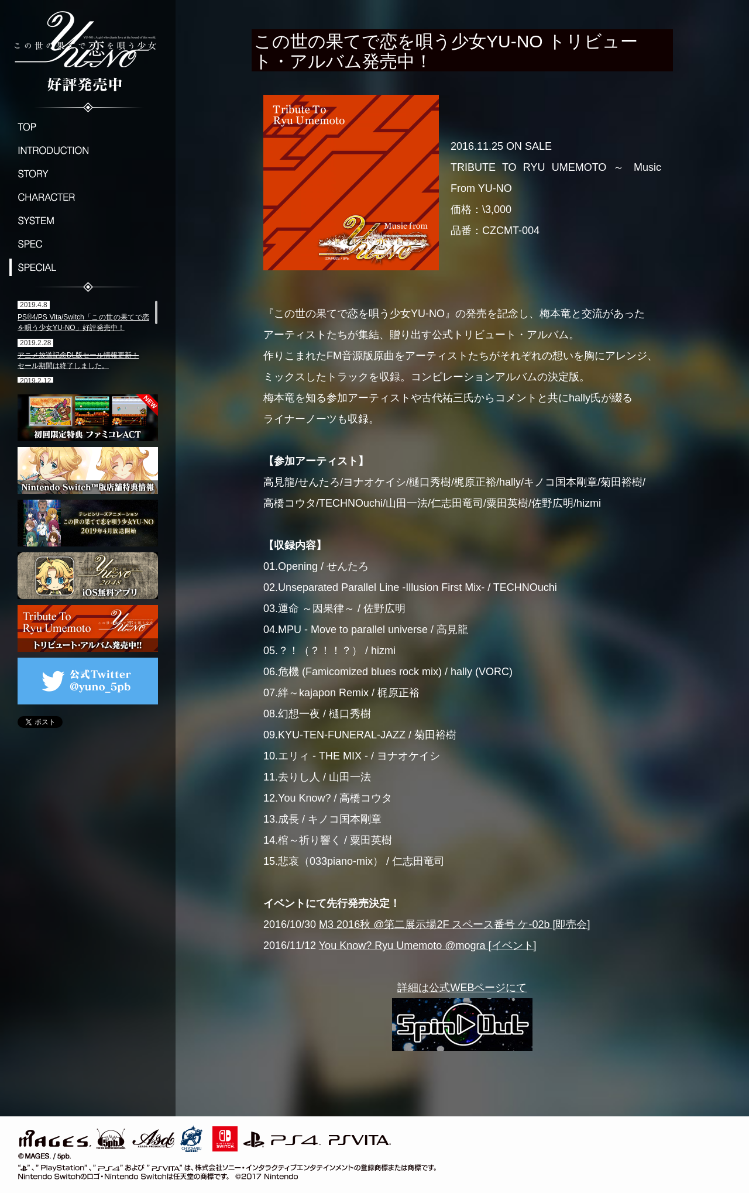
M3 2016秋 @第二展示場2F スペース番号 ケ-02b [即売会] (454, 924)
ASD (153, 1136)
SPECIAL (88, 267)
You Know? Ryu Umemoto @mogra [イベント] (428, 945)
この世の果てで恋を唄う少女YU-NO (88, 49)
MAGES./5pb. (70, 1136)
